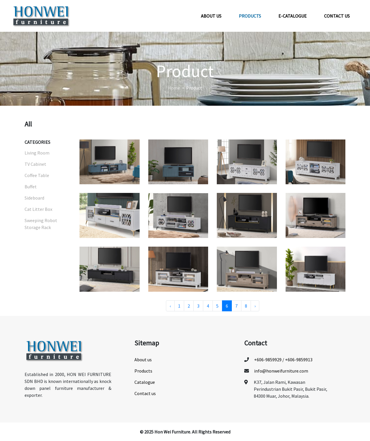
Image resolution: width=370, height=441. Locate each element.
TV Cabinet (35, 164)
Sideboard (34, 198)
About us (211, 16)
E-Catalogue (292, 16)
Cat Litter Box (38, 209)
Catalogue (144, 382)
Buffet (31, 186)
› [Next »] (255, 306)
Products (250, 16)
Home (174, 88)
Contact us (337, 16)
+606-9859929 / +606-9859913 (283, 359)
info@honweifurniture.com (281, 371)
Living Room (37, 153)
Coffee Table (37, 175)
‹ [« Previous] (170, 306)
